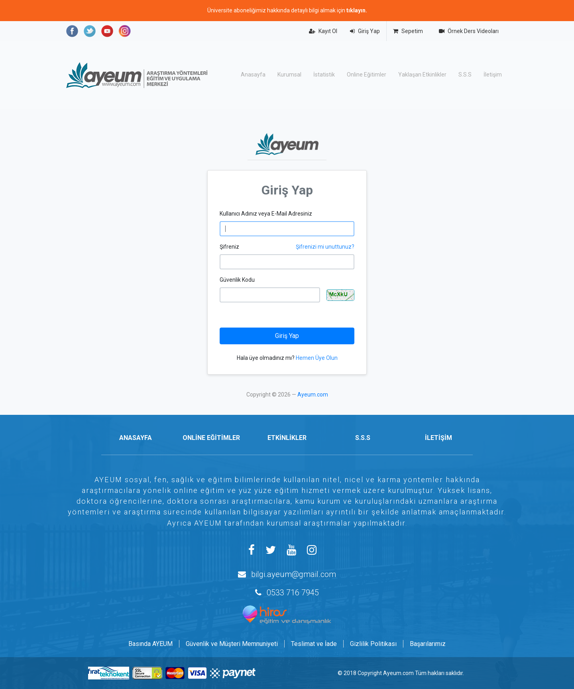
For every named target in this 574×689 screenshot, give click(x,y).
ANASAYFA (135, 438)
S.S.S (465, 74)
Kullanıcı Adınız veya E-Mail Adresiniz (266, 213)
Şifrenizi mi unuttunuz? (325, 246)
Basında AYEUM (150, 644)
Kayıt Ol (323, 31)
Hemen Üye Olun (317, 358)
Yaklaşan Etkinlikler (422, 74)
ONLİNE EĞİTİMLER (211, 438)
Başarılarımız (428, 644)
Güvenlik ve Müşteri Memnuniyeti (232, 644)
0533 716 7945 (293, 592)
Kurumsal (289, 74)
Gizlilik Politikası (373, 644)
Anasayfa (253, 74)
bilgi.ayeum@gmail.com (293, 574)
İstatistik (324, 74)
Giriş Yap (365, 31)
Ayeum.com (312, 394)
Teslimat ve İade (314, 644)
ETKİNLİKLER (287, 438)
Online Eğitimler (366, 74)
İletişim (493, 74)
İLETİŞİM (438, 438)
